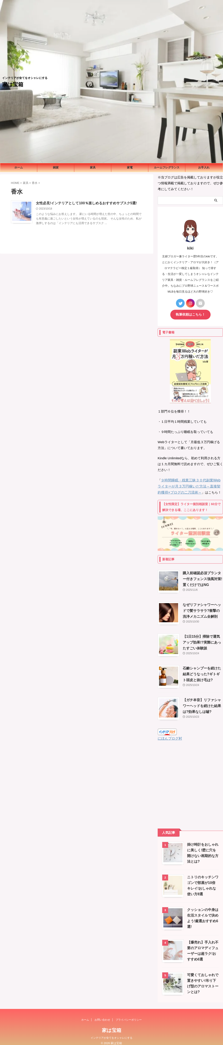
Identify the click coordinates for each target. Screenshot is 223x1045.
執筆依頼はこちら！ (190, 311)
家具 (93, 167)
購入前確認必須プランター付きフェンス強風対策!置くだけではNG (202, 574)
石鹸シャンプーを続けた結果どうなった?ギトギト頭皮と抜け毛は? (202, 670)
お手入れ (203, 167)
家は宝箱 (12, 84)
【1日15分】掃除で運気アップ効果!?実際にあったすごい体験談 (202, 638)
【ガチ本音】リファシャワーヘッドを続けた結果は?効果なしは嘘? (202, 701)
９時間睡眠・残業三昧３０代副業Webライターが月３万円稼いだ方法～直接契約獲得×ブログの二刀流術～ (190, 482)
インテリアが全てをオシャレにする (111, 1033)
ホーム (18, 167)
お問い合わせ (102, 1015)
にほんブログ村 (169, 734)
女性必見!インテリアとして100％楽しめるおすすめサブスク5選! (86, 203)
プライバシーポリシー (129, 1015)
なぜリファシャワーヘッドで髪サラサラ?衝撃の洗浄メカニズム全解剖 (202, 606)
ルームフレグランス (166, 167)
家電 (130, 167)
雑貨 (56, 167)
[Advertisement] (190, 780)
